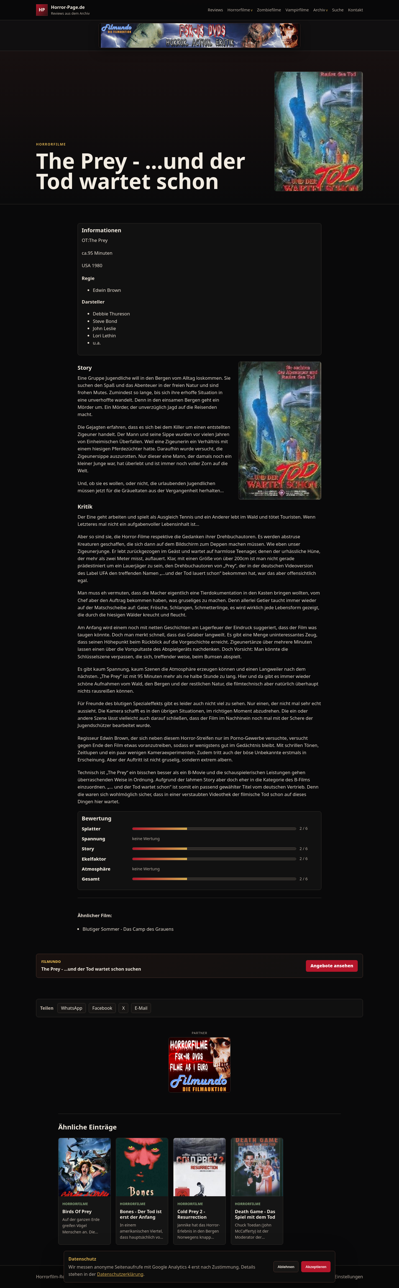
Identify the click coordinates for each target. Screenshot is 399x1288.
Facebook (102, 1008)
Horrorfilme (238, 9)
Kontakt (355, 9)
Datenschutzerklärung (120, 1274)
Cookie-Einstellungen (341, 1277)
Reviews (215, 9)
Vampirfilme (297, 9)
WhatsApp (71, 1008)
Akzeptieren (315, 1267)
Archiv (319, 9)
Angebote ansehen (331, 966)
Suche (338, 9)
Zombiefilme (269, 9)
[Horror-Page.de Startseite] (65, 10)
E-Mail (141, 1008)
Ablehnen (286, 1267)
